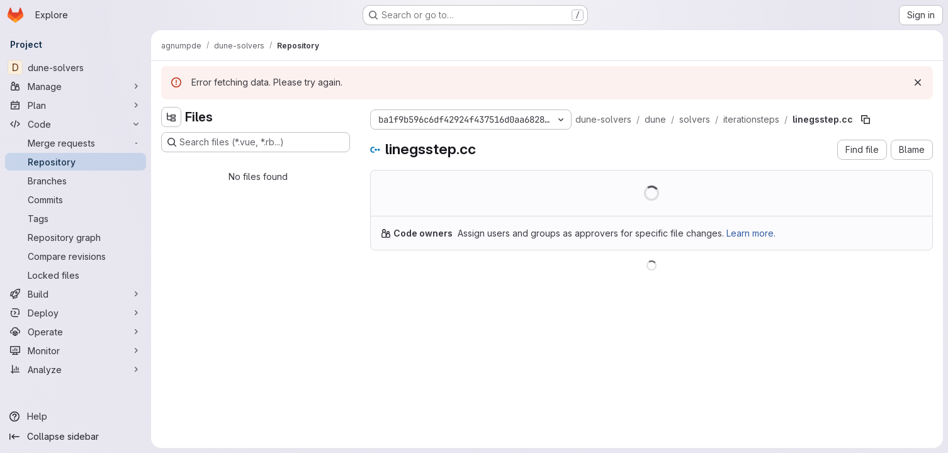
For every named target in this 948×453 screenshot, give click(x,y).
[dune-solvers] (75, 67)
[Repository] (75, 162)
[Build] (75, 294)
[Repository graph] (75, 237)
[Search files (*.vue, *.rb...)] (255, 142)
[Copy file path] (865, 119)
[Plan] (75, 105)
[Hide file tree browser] (171, 117)
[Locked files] (75, 275)
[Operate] (75, 331)
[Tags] (75, 218)
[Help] (75, 416)
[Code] (75, 124)
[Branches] (75, 180)
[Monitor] (75, 350)
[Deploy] (75, 313)
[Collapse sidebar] (75, 436)
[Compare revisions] (75, 256)
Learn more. (751, 233)
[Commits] (75, 199)
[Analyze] (75, 369)
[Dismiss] (917, 82)
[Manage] (75, 86)
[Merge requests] (75, 143)
